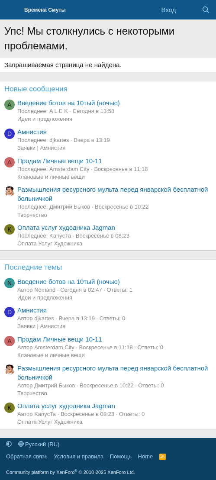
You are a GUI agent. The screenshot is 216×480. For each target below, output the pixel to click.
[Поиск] (205, 10)
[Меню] (12, 10)
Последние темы (33, 267)
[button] (8, 444)
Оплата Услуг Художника (49, 243)
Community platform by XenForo (70, 472)
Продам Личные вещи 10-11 (59, 160)
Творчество (32, 215)
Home (145, 456)
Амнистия (32, 131)
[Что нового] (188, 10)
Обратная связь (27, 456)
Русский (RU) (39, 444)
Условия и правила (78, 456)
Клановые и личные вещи (51, 177)
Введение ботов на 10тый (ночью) (68, 102)
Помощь (121, 456)
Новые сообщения (36, 89)
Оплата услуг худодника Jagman (66, 227)
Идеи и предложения (44, 119)
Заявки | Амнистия (41, 148)
